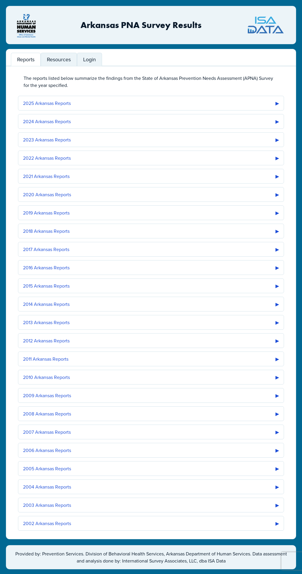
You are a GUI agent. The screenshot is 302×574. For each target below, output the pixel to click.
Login (89, 59)
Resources (59, 59)
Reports (26, 59)
